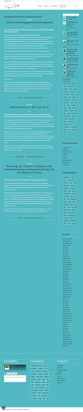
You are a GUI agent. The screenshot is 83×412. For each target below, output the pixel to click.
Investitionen (66, 102)
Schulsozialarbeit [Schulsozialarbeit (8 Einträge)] (71, 215)
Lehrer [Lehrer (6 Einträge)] (74, 201)
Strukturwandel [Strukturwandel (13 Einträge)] (74, 220)
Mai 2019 (65, 277)
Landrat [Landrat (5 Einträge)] (65, 201)
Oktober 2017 (67, 318)
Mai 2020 (65, 252)
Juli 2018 (65, 299)
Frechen (75, 89)
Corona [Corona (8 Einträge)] (65, 180)
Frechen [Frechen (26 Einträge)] (75, 182)
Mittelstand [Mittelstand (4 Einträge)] (66, 204)
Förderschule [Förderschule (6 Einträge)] (66, 185)
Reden (64, 158)
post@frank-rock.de (8, 1)
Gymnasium (73, 94)
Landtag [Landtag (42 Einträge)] (69, 201)
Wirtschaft (74, 129)
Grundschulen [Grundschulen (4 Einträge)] (66, 188)
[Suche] (69, 6)
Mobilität (71, 110)
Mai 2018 (65, 303)
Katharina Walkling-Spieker (34, 97)
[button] (3, 408)
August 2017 (66, 322)
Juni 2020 (65, 249)
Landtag (65, 154)
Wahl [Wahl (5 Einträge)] (69, 223)
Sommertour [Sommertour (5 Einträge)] (66, 218)
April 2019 (66, 279)
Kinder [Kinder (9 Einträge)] (68, 199)
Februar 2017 (66, 335)
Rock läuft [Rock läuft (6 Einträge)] (65, 212)
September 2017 (67, 320)
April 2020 (66, 254)
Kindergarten (73, 105)
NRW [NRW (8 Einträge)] (76, 204)
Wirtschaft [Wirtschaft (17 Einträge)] (74, 223)
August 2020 (66, 245)
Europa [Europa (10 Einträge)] (70, 182)
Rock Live (74, 116)
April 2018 (66, 305)
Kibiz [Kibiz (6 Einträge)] (65, 199)
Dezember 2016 (67, 339)
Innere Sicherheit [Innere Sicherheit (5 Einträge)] (67, 193)
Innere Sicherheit (67, 99)
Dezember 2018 (67, 288)
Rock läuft (65, 118)
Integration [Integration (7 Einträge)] (74, 193)
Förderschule (66, 91)
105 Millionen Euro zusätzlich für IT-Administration (71, 73)
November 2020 (67, 239)
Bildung (72, 83)
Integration (74, 99)
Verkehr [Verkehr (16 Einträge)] (65, 223)
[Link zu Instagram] (78, 6)
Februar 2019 (66, 284)
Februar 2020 (66, 258)
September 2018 (67, 294)
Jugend (71, 102)
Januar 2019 (66, 286)
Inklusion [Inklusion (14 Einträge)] (33, 376)
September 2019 (67, 269)
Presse (65, 156)
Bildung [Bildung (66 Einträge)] (72, 177)
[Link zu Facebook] (75, 6)
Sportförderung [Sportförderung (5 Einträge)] (67, 220)
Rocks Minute (71, 118)
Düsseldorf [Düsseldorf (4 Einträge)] (66, 182)
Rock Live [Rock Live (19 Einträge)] (41, 390)
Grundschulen (66, 94)
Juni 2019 (65, 275)
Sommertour (66, 124)
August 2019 (66, 271)
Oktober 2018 (67, 292)
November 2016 (67, 341)
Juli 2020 (65, 247)
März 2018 (66, 307)
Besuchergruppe (67, 83)
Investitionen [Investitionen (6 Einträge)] (66, 196)
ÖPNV (65, 132)
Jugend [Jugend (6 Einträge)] (71, 196)
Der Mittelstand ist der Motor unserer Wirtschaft (72, 24)
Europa (70, 89)
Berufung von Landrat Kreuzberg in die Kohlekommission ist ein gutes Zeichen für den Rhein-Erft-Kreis (29, 169)
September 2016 (67, 344)
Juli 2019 (65, 273)
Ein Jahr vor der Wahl (72, 17)
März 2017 (66, 333)
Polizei (65, 113)
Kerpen (75, 102)
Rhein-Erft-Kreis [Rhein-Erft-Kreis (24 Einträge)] (74, 207)
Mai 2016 (65, 346)
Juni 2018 (65, 301)
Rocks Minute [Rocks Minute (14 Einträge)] (71, 212)
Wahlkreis (65, 164)
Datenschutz (26, 409)
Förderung (72, 91)
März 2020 (66, 256)
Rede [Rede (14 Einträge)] (69, 207)
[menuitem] (40, 6)
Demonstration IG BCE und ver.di (29, 107)
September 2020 (67, 243)
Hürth (70, 97)
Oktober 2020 (67, 241)
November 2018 (67, 290)
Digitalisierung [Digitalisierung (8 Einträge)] (71, 180)
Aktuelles (29, 19)
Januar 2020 (66, 260)
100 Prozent (66, 147)
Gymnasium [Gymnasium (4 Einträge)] (73, 188)
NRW (76, 110)
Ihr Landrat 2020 (67, 152)
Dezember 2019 (67, 262)
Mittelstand (66, 110)
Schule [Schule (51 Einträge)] (65, 215)
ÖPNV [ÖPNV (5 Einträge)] (65, 226)
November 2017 (67, 316)
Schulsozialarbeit (71, 121)
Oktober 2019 (67, 266)
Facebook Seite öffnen (11, 373)
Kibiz (65, 105)
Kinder (68, 105)
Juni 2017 (65, 326)
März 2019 (66, 281)
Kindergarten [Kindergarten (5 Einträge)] (73, 199)
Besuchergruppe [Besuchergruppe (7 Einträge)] (67, 177)
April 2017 (66, 331)
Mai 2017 (65, 329)
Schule (65, 121)
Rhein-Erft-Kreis (74, 113)
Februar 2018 (66, 309)
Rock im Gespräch (67, 116)
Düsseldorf (66, 89)
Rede (69, 113)
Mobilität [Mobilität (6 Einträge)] (71, 204)
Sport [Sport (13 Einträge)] (71, 218)
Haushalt (65, 97)
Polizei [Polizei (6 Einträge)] (65, 207)
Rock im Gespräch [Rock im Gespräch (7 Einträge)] (34, 390)
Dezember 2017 (67, 314)
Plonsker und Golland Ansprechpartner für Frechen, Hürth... (72, 51)
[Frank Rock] (12, 6)
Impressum (20, 409)
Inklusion (74, 97)
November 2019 (67, 264)
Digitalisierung (71, 86)
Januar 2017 (66, 337)
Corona (65, 86)
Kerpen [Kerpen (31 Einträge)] (75, 196)
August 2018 (66, 296)
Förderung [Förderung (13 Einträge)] (72, 185)
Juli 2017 (65, 324)
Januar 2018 (66, 311)
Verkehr (65, 129)
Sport (71, 124)
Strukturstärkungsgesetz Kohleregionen (29, 22)
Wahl (69, 129)
